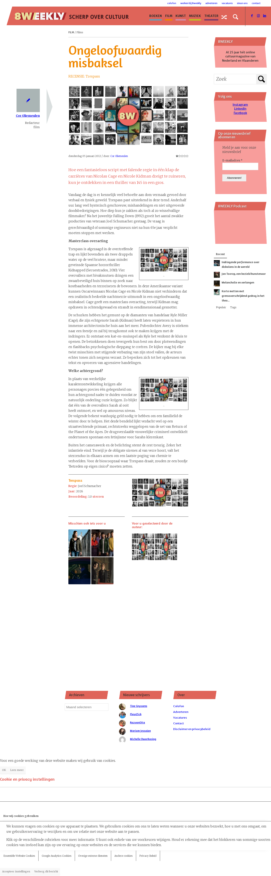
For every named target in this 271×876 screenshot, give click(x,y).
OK (4, 770)
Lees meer (17, 770)
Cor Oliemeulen (28, 116)
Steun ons (242, 3)
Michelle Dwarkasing (143, 739)
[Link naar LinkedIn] (264, 15)
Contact (256, 3)
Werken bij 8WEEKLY (190, 3)
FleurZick (135, 714)
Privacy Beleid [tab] (147, 855)
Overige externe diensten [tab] (93, 855)
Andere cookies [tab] (123, 855)
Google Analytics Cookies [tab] (56, 855)
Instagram (240, 105)
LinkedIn (240, 109)
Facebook (240, 113)
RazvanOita (137, 722)
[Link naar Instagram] (258, 15)
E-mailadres (232, 160)
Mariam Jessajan (140, 730)
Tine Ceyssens (138, 706)
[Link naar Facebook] (252, 15)
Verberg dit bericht (46, 871)
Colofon (171, 3)
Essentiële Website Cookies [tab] (19, 855)
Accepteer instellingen (16, 871)
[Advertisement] (128, 628)
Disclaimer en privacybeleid (191, 729)
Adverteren (211, 3)
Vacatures (227, 3)
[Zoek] (235, 17)
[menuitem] (155, 16)
